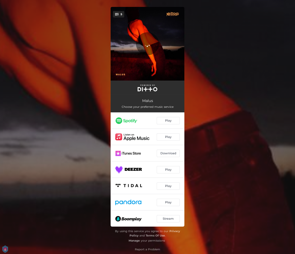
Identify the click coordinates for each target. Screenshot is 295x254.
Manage (134, 240)
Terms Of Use (155, 235)
